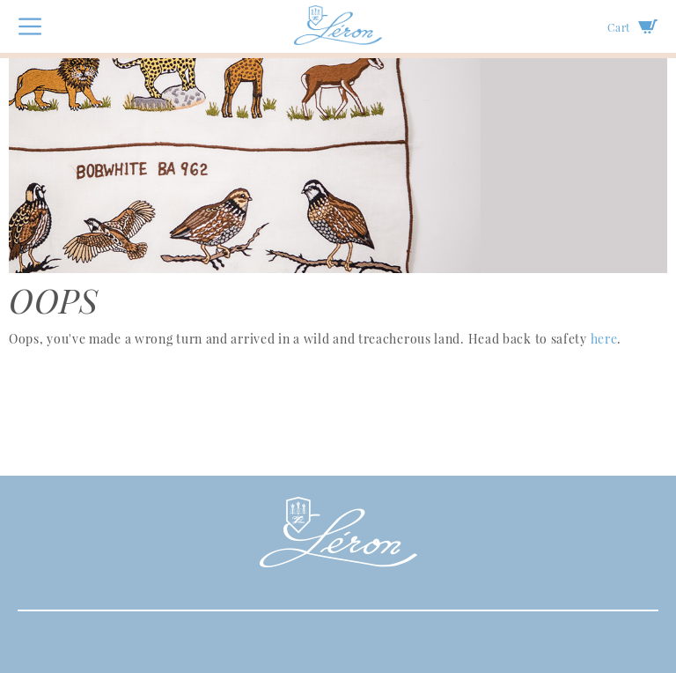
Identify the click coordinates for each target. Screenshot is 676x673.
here (604, 338)
